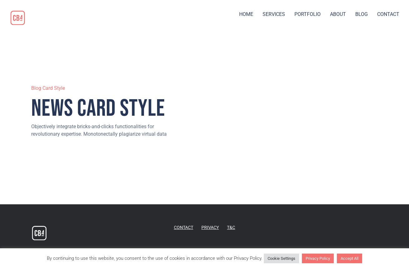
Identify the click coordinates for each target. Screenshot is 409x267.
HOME (246, 14)
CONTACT (388, 14)
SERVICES (274, 14)
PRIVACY (210, 227)
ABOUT (338, 14)
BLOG (361, 14)
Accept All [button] (349, 258)
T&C (231, 227)
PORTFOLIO (307, 14)
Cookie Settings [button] (281, 258)
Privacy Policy (318, 258)
